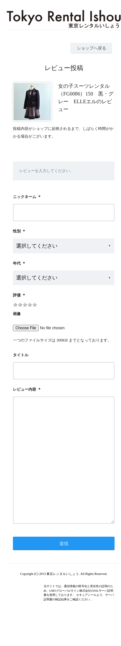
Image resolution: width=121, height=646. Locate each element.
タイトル (20, 355)
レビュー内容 (24, 389)
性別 (17, 231)
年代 (17, 263)
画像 (17, 314)
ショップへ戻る (91, 48)
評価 (17, 295)
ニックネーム (24, 197)
